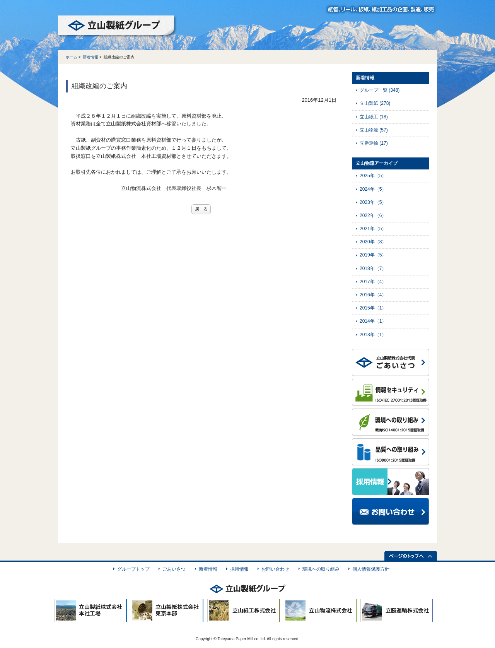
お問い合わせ (275, 569)
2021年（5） (373, 228)
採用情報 (239, 569)
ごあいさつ (174, 569)
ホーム (71, 57)
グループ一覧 (379, 90)
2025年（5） (373, 175)
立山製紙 (375, 103)
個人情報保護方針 (370, 569)
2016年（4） (373, 294)
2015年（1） (373, 308)
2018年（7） (373, 268)
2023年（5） (373, 202)
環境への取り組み (321, 569)
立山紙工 (374, 117)
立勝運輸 (374, 143)
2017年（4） (373, 281)
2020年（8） (373, 241)
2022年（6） (373, 215)
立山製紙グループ (117, 26)
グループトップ (133, 569)
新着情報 (90, 57)
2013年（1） (373, 334)
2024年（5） (373, 189)
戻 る (201, 209)
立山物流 (374, 130)
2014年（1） (373, 321)
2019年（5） (373, 255)
